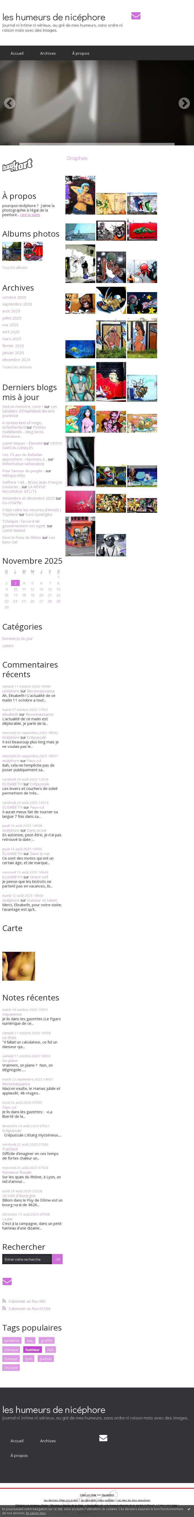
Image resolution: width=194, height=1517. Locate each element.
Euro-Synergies (39, 514)
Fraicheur (10, 1148)
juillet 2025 (11, 318)
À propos (80, 53)
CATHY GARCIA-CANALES (32, 445)
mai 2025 (10, 325)
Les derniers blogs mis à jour (61, 1500)
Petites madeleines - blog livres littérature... (24, 432)
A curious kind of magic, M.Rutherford (22, 425)
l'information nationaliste (23, 463)
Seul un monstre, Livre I (22, 406)
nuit (50, 1349)
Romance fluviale (17, 1172)
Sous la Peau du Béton (21, 537)
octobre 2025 (14, 297)
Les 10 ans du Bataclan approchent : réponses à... (24, 457)
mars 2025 (11, 338)
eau (30, 1340)
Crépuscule (36, 737)
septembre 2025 (17, 304)
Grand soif (39, 876)
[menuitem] (17, 53)
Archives (48, 53)
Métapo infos (13, 475)
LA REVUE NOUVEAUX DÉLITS (24, 489)
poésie (46, 1358)
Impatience (12, 1014)
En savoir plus (36, 1513)
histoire (11, 1367)
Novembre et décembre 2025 (28, 498)
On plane (10, 1060)
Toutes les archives (17, 367)
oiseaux (11, 1349)
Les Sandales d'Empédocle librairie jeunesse (29, 411)
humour (11, 1358)
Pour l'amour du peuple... (23, 470)
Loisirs (8, 645)
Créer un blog (88, 1494)
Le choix (9, 1037)
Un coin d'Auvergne (19, 1195)
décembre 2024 (16, 359)
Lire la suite (30, 214)
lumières (12, 1340)
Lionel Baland (13, 530)
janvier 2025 (13, 352)
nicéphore (10, 690)
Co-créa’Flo (12, 502)
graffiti (47, 1340)
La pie (7, 1218)
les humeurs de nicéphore (53, 16)
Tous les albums (14, 267)
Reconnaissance (41, 690)
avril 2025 (10, 331)
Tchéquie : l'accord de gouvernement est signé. (24, 523)
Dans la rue (36, 830)
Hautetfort (108, 1494)
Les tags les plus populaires (133, 1500)
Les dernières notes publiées (98, 1500)
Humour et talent (42, 900)
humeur (33, 1349)
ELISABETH (12, 783)
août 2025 (11, 311)
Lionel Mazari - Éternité (22, 443)
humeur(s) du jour (17, 638)
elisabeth (10, 714)
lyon (28, 1358)
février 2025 (13, 345)
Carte (12, 927)
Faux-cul (34, 760)
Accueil (17, 53)
